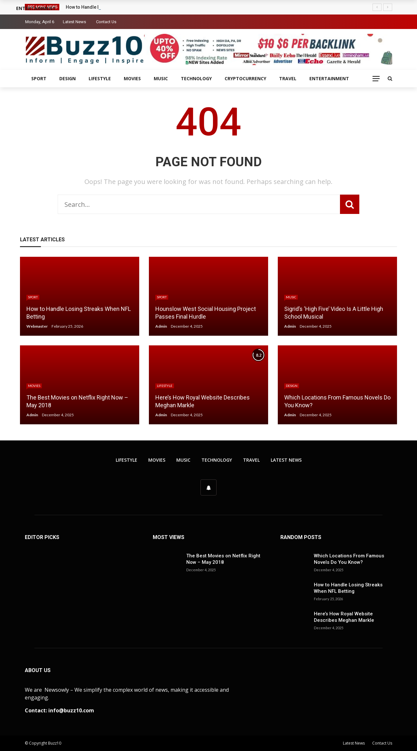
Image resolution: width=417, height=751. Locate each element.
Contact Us (106, 22)
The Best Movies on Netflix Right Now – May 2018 (223, 559)
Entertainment (329, 78)
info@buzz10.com (71, 710)
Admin (161, 326)
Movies (132, 78)
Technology (196, 78)
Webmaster (37, 326)
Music (161, 78)
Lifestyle (100, 78)
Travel (287, 78)
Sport (38, 78)
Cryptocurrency (245, 78)
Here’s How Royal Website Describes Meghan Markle (344, 617)
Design (67, 78)
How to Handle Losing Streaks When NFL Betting (348, 588)
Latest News (74, 22)
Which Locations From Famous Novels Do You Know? (349, 559)
